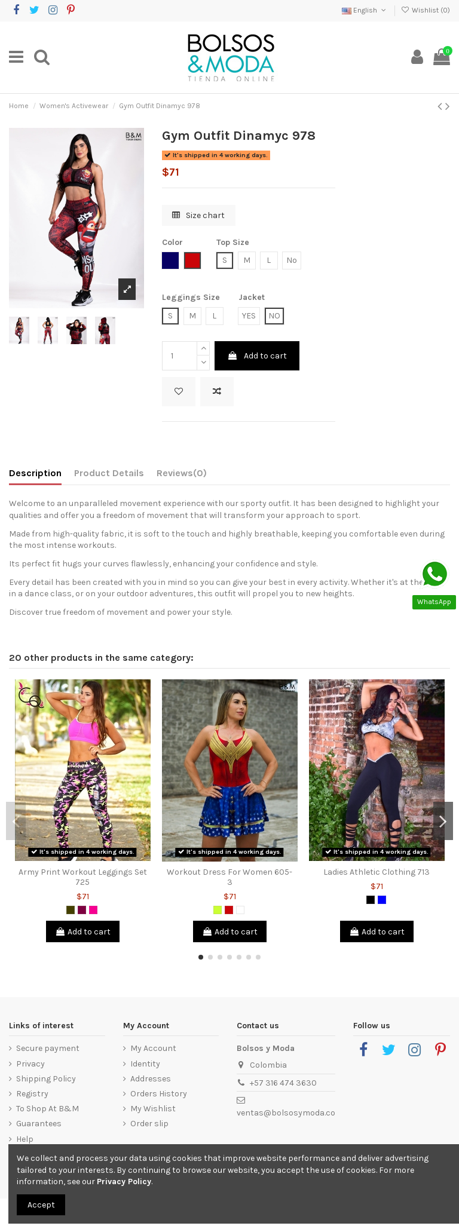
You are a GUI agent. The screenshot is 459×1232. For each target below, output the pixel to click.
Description (35, 473)
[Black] (370, 900)
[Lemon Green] (217, 910)
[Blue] (382, 900)
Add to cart (257, 356)
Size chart (198, 215)
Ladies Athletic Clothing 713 (376, 872)
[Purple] (82, 910)
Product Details (109, 473)
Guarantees (39, 1123)
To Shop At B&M (47, 1109)
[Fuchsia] (93, 910)
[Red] (229, 910)
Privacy (30, 1064)
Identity (145, 1064)
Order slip (149, 1123)
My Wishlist (153, 1109)
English (365, 10)
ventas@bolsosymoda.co (286, 1113)
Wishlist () (425, 10)
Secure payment (47, 1048)
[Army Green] (70, 910)
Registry (32, 1094)
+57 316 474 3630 (283, 1083)
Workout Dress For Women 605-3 (229, 877)
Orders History (158, 1094)
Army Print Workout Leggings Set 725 (83, 877)
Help (24, 1139)
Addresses (150, 1079)
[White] (240, 910)
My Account (153, 1048)
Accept (41, 1205)
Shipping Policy (46, 1079)
